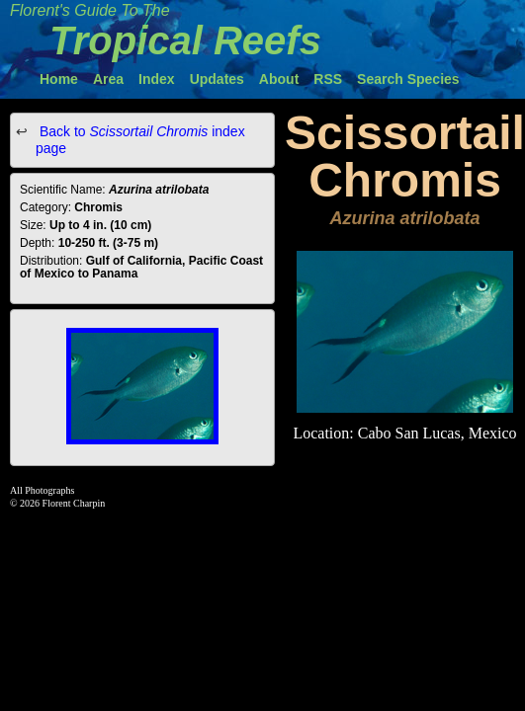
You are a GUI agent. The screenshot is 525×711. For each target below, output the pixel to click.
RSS (327, 79)
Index (156, 79)
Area (108, 79)
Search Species (408, 79)
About (279, 79)
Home (59, 79)
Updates (217, 79)
